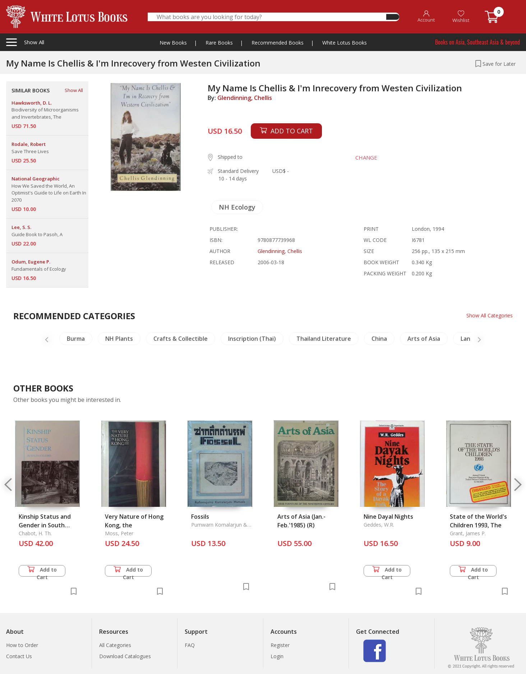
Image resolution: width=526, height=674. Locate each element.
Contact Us (19, 656)
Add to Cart (42, 571)
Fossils (200, 517)
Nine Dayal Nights (388, 517)
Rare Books (219, 42)
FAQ (190, 645)
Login (277, 656)
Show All (74, 90)
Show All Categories (489, 315)
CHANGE (366, 157)
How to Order (22, 645)
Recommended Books (278, 42)
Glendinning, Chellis (244, 98)
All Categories (115, 645)
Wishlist (460, 16)
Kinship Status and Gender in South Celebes (45, 525)
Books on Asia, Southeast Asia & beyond (477, 42)
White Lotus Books (344, 42)
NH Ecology (237, 207)
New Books (173, 42)
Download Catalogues (125, 656)
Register (280, 645)
